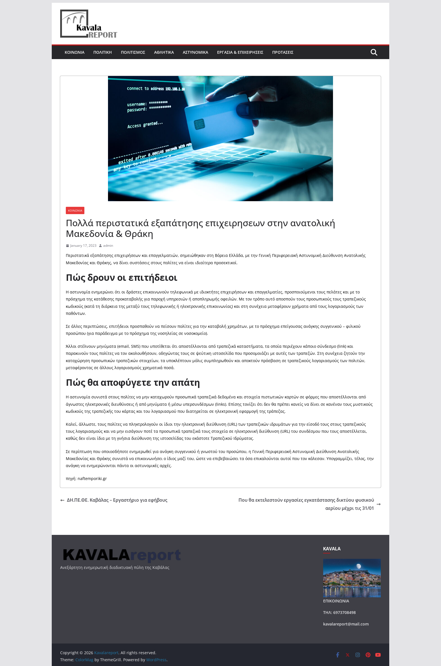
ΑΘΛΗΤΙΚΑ (164, 52)
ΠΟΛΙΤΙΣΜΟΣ (133, 52)
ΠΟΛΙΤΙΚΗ (102, 52)
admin (108, 245)
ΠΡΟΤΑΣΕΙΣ (282, 52)
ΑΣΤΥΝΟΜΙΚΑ (195, 52)
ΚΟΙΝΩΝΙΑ (74, 52)
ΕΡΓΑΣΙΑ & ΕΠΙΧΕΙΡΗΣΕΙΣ (240, 52)
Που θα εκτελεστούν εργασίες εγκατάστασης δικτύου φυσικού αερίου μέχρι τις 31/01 (309, 504)
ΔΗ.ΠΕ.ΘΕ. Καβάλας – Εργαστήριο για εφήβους (113, 500)
